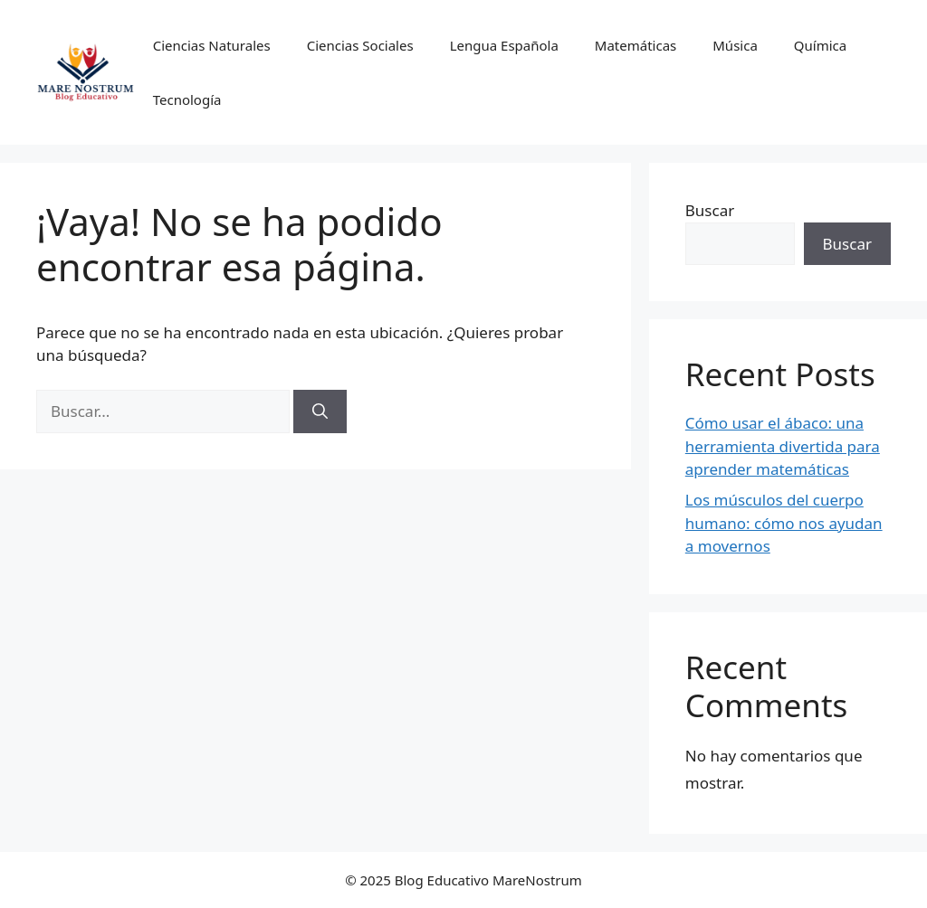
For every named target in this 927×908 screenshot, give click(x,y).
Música (735, 45)
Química (820, 45)
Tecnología (187, 99)
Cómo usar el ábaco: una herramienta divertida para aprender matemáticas (782, 445)
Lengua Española (504, 45)
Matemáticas (635, 45)
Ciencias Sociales (360, 45)
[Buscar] (320, 411)
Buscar (709, 210)
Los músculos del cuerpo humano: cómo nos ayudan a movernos (784, 522)
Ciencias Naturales (212, 45)
